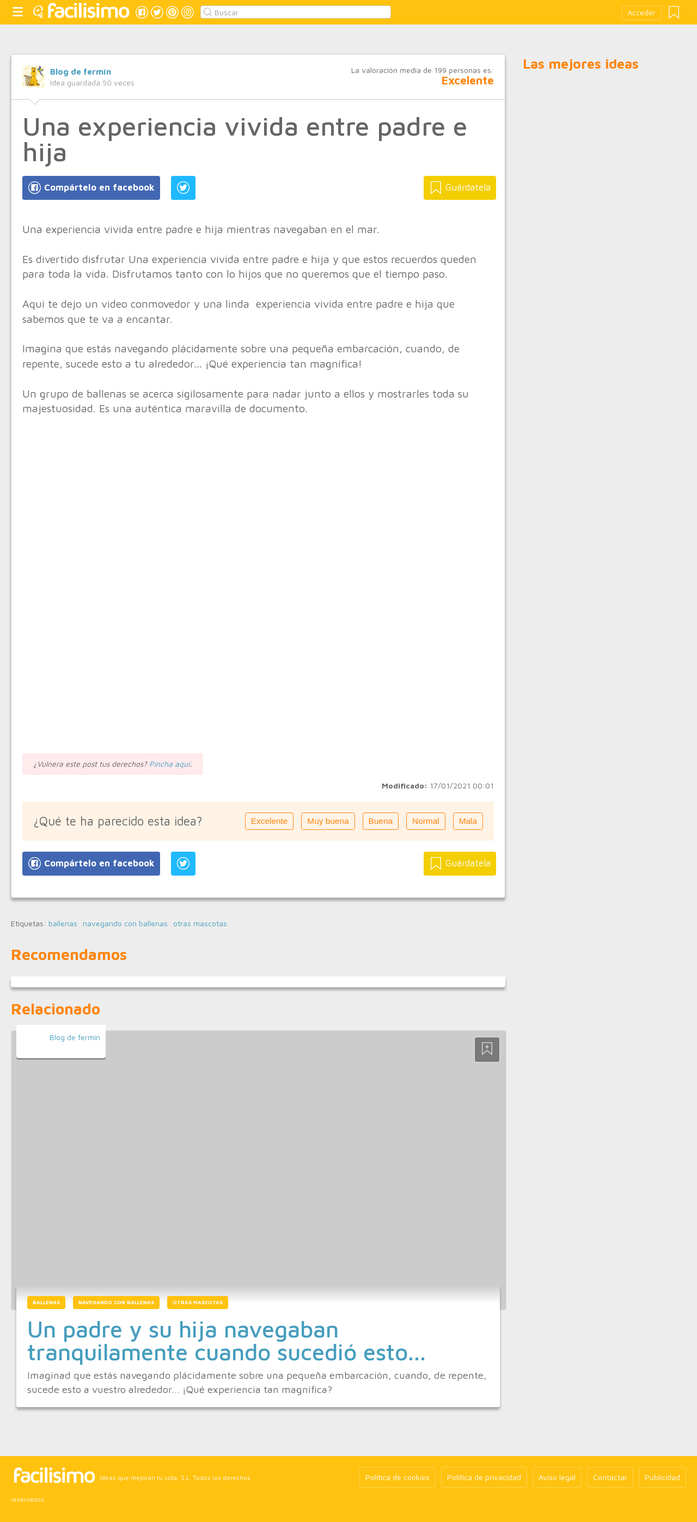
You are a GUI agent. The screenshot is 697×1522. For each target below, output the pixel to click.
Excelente (269, 821)
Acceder (642, 13)
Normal (425, 821)
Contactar (610, 1477)
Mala (468, 821)
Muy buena (327, 821)
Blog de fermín (80, 71)
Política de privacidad (484, 1477)
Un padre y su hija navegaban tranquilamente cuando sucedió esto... (226, 1340)
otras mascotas (200, 923)
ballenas (62, 923)
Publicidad (662, 1477)
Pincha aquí (169, 763)
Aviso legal (557, 1477)
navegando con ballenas (125, 923)
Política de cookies (397, 1477)
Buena (381, 821)
